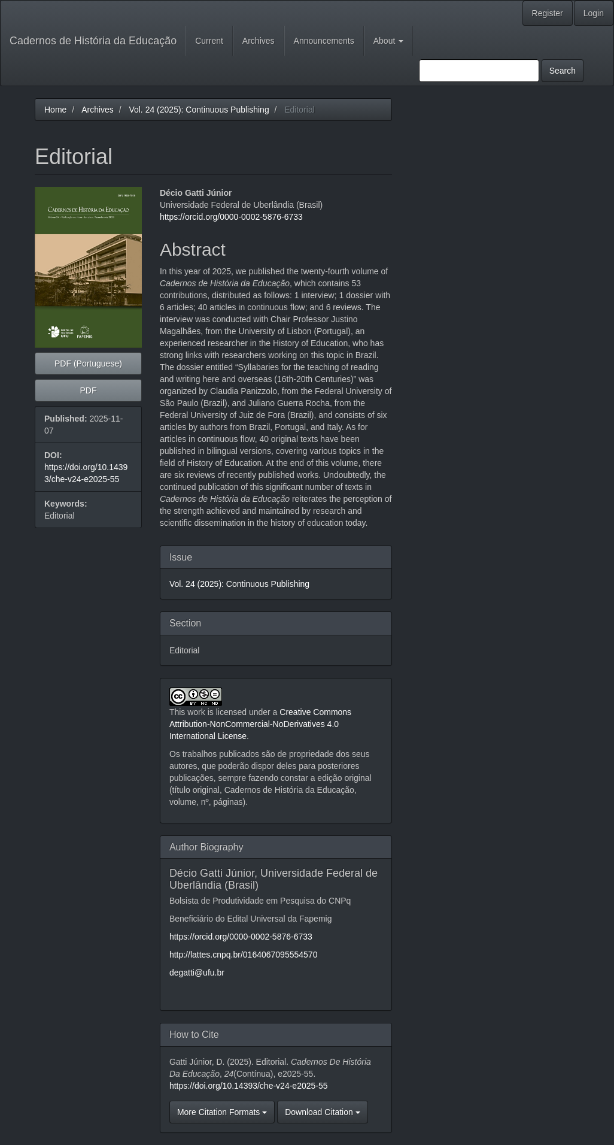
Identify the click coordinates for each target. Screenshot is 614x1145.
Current (209, 41)
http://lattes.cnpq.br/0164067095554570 (243, 954)
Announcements (324, 41)
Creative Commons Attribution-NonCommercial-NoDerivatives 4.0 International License (260, 724)
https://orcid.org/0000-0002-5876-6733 (231, 217)
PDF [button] (88, 390)
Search (562, 70)
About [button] (388, 41)
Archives (258, 41)
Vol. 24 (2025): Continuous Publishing (199, 109)
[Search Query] (479, 70)
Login (593, 13)
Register (547, 13)
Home (55, 109)
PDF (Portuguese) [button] (88, 363)
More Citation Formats (222, 1112)
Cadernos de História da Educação (93, 41)
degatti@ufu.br (196, 972)
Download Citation (322, 1112)
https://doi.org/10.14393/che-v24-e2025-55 (248, 1086)
